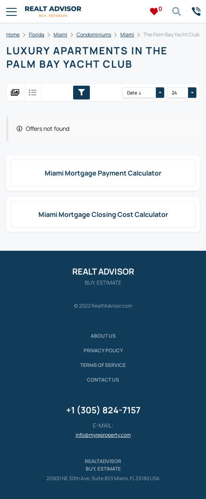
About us (103, 335)
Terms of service (103, 365)
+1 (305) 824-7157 (103, 410)
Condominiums (93, 34)
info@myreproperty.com (103, 434)
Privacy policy (103, 350)
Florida (36, 34)
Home (13, 34)
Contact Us (103, 379)
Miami (60, 34)
